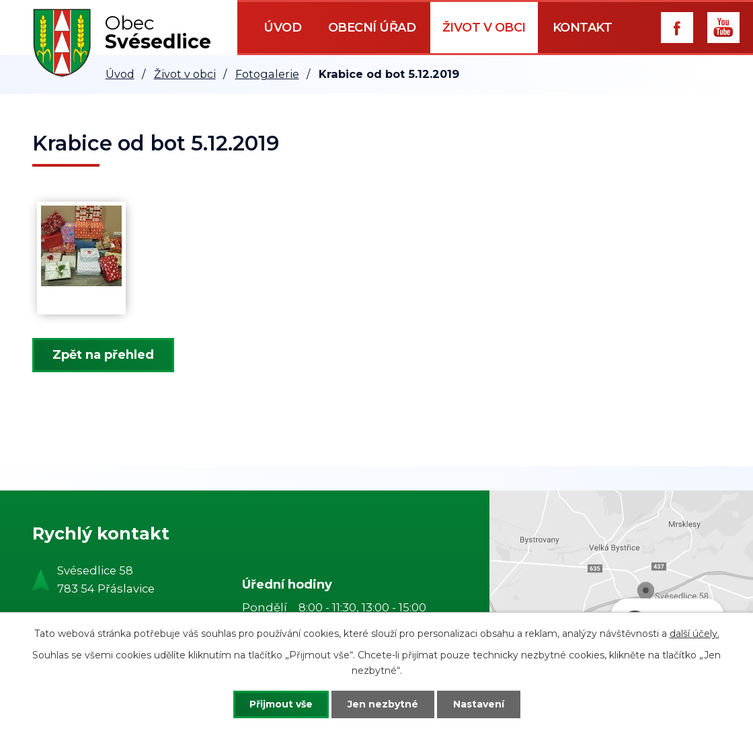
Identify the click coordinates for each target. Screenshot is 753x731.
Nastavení (478, 704)
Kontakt (582, 27)
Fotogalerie (267, 74)
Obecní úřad (372, 27)
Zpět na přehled (103, 354)
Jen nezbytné (383, 704)
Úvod (282, 27)
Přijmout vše (281, 704)
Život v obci (484, 27)
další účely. (694, 634)
